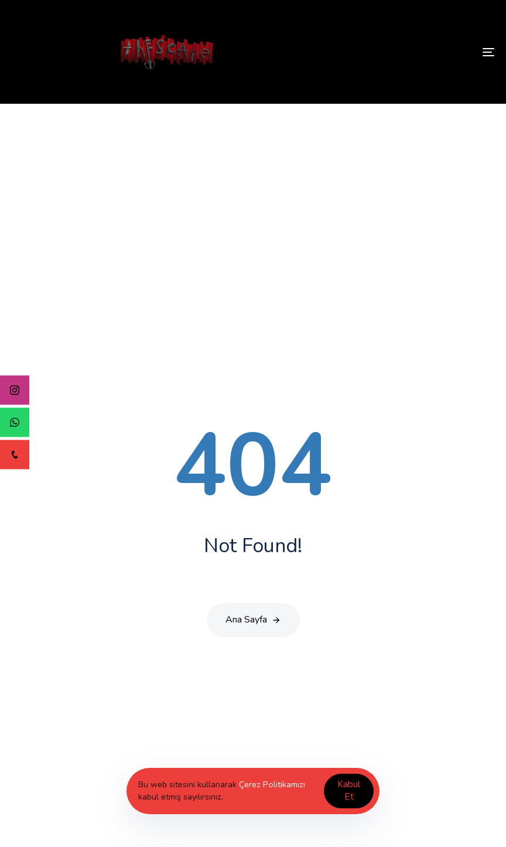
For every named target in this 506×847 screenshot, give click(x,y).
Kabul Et (348, 791)
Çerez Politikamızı (272, 784)
